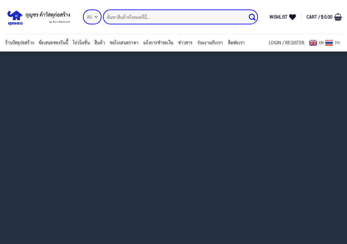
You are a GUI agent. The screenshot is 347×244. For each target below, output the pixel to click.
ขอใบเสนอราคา (124, 42)
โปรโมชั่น (81, 42)
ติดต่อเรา (236, 42)
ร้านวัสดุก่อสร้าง (19, 42)
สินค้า (99, 42)
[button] (324, 16)
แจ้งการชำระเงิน (158, 42)
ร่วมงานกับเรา (210, 42)
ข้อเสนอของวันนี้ (53, 42)
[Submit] (252, 17)
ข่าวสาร (185, 42)
